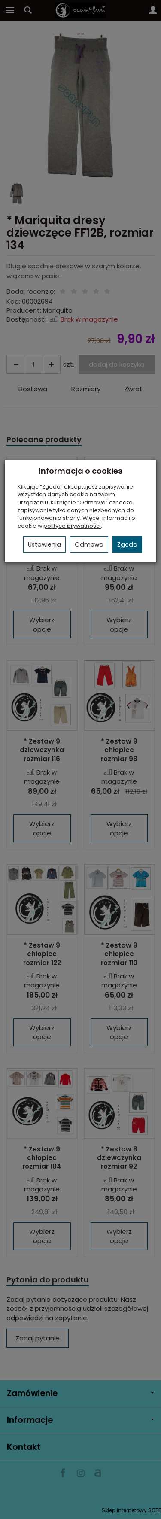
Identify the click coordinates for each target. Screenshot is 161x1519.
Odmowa (89, 544)
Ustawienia (44, 544)
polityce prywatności (72, 525)
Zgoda (127, 544)
